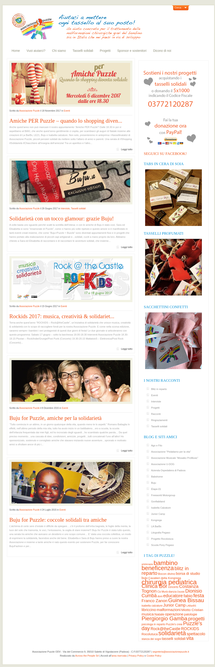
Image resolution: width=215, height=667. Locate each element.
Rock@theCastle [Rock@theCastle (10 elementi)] (165, 629)
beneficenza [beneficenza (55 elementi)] (158, 568)
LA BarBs (156, 526)
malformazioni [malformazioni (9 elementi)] (169, 609)
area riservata (119, 655)
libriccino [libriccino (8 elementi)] (149, 610)
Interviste (65, 208)
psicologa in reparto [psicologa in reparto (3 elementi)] (153, 624)
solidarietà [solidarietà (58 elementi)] (172, 633)
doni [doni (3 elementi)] (159, 596)
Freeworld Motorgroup (163, 495)
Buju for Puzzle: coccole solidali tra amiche (58, 520)
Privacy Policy (136, 655)
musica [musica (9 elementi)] (148, 614)
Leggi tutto (126, 149)
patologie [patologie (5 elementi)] (190, 614)
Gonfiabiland (158, 501)
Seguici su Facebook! (165, 154)
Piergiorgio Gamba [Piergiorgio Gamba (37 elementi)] (164, 618)
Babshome (157, 476)
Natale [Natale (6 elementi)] (159, 614)
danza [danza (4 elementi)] (172, 591)
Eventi (67, 111)
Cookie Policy (153, 655)
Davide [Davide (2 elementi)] (181, 591)
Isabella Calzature (161, 507)
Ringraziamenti (159, 420)
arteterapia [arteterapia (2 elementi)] (147, 564)
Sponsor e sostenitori (132, 50)
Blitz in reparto (159, 389)
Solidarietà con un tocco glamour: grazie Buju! (61, 219)
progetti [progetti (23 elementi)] (196, 618)
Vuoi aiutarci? (35, 50)
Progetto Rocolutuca (162, 538)
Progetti (105, 50)
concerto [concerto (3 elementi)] (173, 587)
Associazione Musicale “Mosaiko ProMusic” (174, 458)
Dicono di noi (162, 50)
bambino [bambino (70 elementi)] (166, 562)
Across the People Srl (87, 655)
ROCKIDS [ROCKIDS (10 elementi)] (190, 629)
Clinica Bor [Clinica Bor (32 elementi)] (154, 586)
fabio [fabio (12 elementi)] (188, 595)
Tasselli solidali (83, 50)
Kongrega (156, 520)
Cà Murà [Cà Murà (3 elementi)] (162, 591)
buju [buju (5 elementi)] (145, 578)
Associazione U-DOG (162, 464)
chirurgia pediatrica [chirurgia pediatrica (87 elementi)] (169, 582)
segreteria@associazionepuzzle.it (170, 651)
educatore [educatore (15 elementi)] (173, 595)
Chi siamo (59, 50)
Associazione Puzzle (29, 111)
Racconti (156, 414)
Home (16, 50)
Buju (153, 482)
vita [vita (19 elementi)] (190, 638)
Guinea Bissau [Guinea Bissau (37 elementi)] (186, 600)
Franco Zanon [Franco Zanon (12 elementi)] (155, 600)
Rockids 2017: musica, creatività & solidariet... (61, 316)
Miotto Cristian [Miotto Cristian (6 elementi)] (192, 610)
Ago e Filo (156, 445)
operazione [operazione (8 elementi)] (174, 614)
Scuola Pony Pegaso (162, 545)
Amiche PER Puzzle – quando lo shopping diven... (65, 121)
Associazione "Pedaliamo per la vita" (171, 451)
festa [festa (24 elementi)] (198, 595)
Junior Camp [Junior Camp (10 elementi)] (174, 605)
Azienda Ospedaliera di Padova (168, 470)
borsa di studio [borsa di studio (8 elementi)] (188, 573)
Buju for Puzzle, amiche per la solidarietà (55, 418)
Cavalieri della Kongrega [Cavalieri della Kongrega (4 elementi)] (164, 578)
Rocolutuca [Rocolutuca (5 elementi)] (150, 634)
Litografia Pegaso (160, 532)
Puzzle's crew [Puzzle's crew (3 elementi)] (174, 624)
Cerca (178, 7)
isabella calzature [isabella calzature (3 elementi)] (152, 605)
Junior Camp (158, 514)
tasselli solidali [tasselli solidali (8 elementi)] (173, 639)
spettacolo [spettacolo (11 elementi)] (196, 633)
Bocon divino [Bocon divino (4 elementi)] (166, 573)
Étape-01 (156, 489)
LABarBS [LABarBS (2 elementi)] (191, 605)
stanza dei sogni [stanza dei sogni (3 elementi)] (151, 639)
